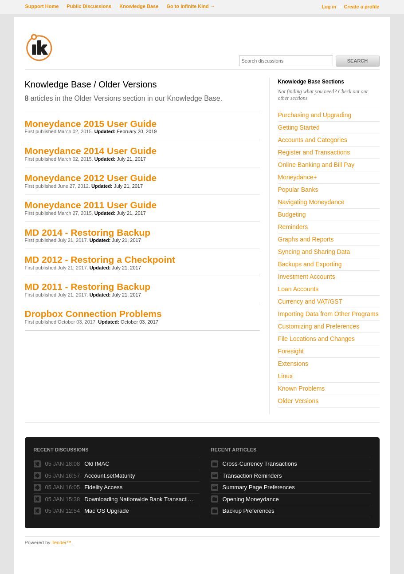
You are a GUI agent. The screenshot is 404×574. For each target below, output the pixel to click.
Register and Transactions (314, 152)
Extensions (293, 363)
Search (357, 60)
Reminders (293, 226)
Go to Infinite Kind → (190, 6)
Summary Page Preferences (259, 487)
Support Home (42, 6)
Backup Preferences (249, 510)
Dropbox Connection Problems (93, 314)
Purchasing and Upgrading (315, 115)
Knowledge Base (138, 6)
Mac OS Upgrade (106, 510)
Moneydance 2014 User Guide (91, 151)
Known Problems (301, 388)
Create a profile (361, 6)
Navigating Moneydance (311, 202)
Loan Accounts (298, 289)
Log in (329, 6)
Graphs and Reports (306, 239)
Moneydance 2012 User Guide (91, 178)
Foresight (291, 351)
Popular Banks (298, 189)
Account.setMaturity (109, 475)
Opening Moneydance (251, 499)
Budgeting (292, 214)
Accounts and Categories (312, 139)
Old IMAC (96, 463)
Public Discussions (89, 6)
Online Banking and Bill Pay (316, 164)
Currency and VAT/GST (310, 301)
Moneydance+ (297, 177)
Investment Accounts (306, 276)
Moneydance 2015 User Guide (91, 124)
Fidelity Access (103, 487)
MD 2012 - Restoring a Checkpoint (100, 259)
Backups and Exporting (310, 264)
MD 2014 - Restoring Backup (88, 232)
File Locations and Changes (316, 338)
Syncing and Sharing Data (314, 251)
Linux (285, 376)
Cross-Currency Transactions (260, 463)
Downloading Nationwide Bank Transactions (139, 499)
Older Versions (298, 400)
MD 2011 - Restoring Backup (88, 286)
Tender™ (61, 542)
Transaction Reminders (252, 475)
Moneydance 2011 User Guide (91, 205)
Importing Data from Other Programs (328, 313)
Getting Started (299, 127)
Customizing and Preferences (319, 326)
